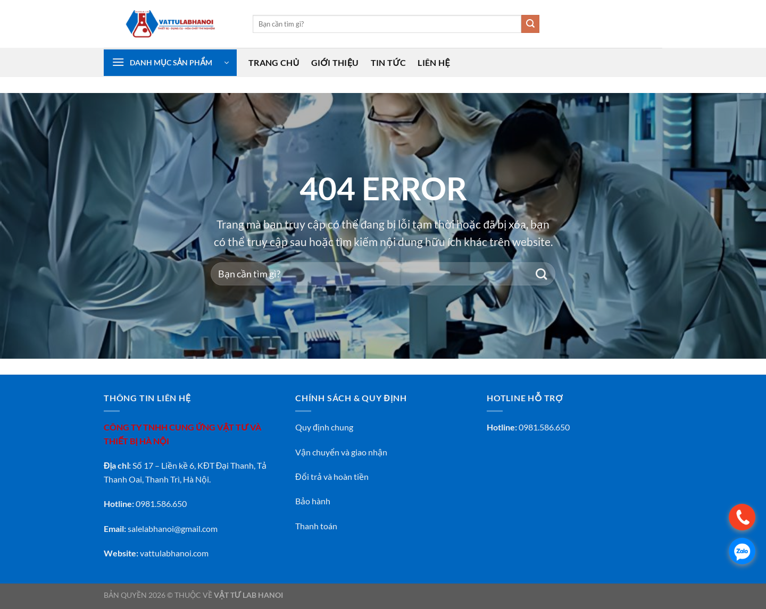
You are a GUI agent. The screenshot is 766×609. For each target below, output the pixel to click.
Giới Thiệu (335, 62)
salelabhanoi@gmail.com (173, 528)
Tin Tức (388, 62)
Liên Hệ (433, 62)
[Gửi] (530, 24)
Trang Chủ (273, 62)
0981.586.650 (544, 427)
